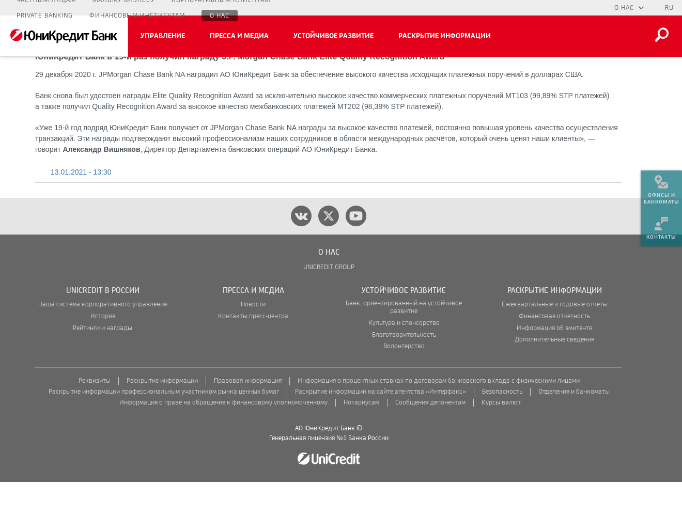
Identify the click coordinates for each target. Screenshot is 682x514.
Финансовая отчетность (554, 348)
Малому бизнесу (123, 8)
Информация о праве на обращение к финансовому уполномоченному (223, 435)
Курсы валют (501, 435)
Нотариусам (361, 435)
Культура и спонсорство (404, 355)
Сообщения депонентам (430, 435)
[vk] (301, 248)
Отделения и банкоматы (574, 424)
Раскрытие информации (444, 36)
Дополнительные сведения (554, 372)
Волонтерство (404, 378)
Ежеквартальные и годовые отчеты (555, 336)
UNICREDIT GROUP (328, 299)
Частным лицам (46, 8)
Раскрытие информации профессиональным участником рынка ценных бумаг (164, 424)
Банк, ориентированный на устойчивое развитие (404, 339)
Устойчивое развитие (333, 36)
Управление (163, 36)
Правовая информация (248, 413)
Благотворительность (404, 367)
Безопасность (502, 424)
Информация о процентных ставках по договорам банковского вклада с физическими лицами (439, 413)
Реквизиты (95, 413)
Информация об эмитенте (554, 360)
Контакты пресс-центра (253, 348)
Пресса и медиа (239, 36)
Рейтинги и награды (102, 360)
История (102, 348)
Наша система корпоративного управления (102, 336)
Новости (253, 336)
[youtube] (356, 248)
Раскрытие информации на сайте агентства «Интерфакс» (380, 424)
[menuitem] (661, 186)
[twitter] (328, 248)
